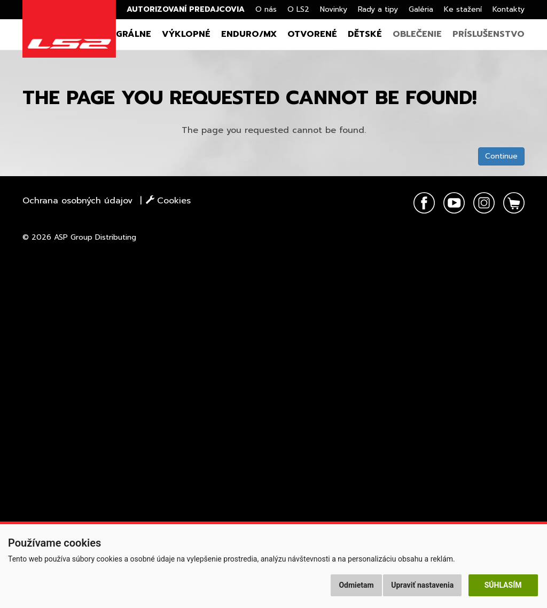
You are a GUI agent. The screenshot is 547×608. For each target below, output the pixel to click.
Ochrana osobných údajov (77, 200)
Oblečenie (417, 34)
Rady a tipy (378, 9)
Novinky (333, 9)
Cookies (168, 200)
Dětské (365, 34)
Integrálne (123, 34)
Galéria (421, 9)
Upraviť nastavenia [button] (422, 585)
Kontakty (509, 9)
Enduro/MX (249, 34)
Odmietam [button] (356, 585)
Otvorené (312, 34)
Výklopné (186, 34)
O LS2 (298, 9)
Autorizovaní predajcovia (186, 9)
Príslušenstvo (488, 34)
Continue (501, 156)
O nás (266, 9)
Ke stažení (463, 9)
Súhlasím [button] (503, 585)
